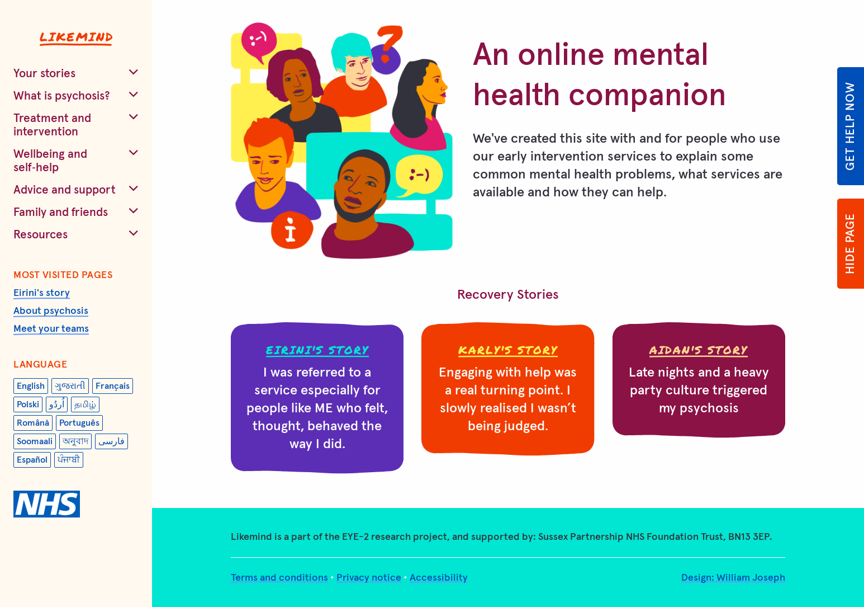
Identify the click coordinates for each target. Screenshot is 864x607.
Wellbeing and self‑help (50, 160)
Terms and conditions (279, 578)
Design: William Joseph (733, 578)
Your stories (44, 73)
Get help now (850, 126)
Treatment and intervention (52, 125)
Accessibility (439, 578)
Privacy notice (368, 578)
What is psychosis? (61, 96)
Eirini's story (41, 293)
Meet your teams (51, 329)
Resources (40, 235)
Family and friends (60, 212)
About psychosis (50, 311)
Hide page (850, 243)
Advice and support (64, 190)
